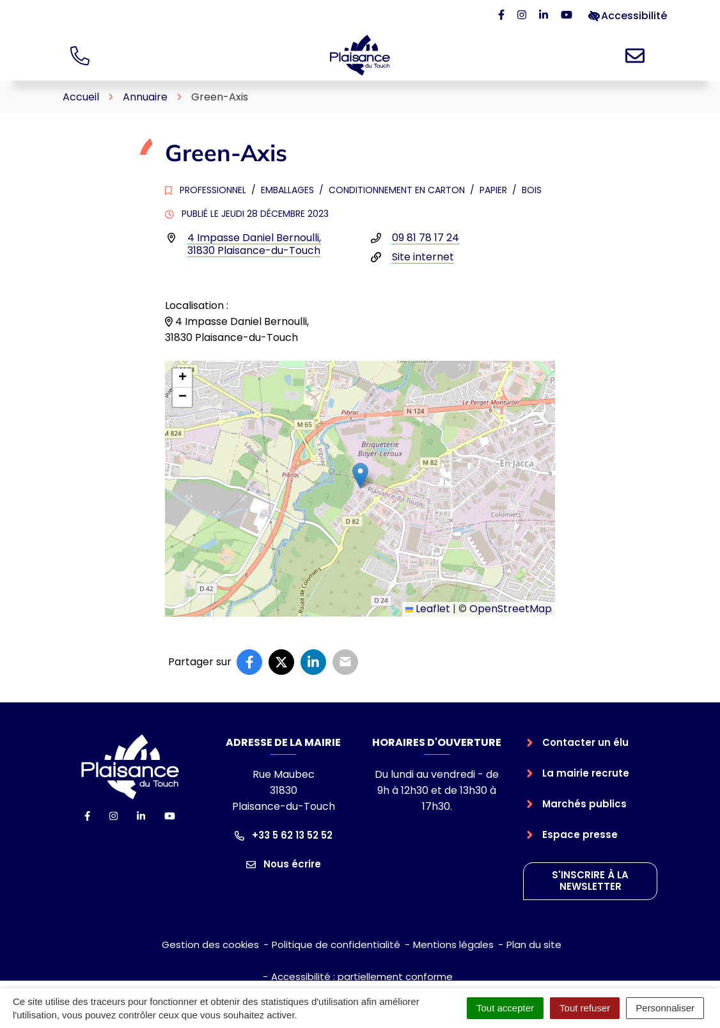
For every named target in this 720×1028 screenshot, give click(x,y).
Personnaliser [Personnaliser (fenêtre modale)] (665, 1007)
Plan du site (533, 944)
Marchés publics (584, 804)
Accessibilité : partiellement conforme (362, 976)
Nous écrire (283, 864)
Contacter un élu (585, 742)
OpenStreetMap (510, 608)
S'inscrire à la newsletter (590, 881)
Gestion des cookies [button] (210, 944)
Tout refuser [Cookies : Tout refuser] (585, 1007)
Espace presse (580, 834)
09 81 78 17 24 (425, 237)
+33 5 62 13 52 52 (284, 835)
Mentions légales (453, 944)
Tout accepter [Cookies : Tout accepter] (505, 1007)
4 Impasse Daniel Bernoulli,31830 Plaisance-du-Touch (254, 244)
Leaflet (427, 608)
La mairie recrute (585, 773)
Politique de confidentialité (336, 944)
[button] (360, 476)
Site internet (423, 256)
